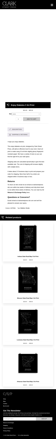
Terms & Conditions (8, 426)
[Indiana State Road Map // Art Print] (28, 240)
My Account (6, 404)
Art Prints (13, 206)
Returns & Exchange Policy (17, 191)
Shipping (5, 423)
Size (10, 112)
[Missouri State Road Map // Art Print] (28, 282)
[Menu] (52, 5)
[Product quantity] (18, 117)
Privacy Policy (6, 429)
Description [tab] (17, 127)
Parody (27, 206)
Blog (4, 399)
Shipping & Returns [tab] (19, 133)
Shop (4, 397)
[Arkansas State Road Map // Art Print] (28, 365)
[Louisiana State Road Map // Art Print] (28, 323)
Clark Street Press (11, 433)
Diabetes (22, 206)
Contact (5, 402)
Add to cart (31, 117)
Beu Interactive (25, 433)
